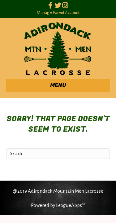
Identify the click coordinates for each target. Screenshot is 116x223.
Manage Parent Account (58, 12)
